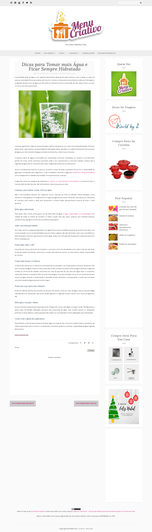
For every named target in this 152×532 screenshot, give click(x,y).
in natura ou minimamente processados (63, 181)
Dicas (73, 73)
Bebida (68, 73)
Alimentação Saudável (58, 73)
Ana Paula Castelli (38, 511)
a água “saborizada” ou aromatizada (77, 214)
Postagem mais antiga (86, 403)
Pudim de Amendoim (127, 244)
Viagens (73, 53)
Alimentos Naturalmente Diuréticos (125, 227)
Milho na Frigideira (127, 235)
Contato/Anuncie (107, 53)
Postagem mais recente (23, 403)
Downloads (89, 53)
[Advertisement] (124, 291)
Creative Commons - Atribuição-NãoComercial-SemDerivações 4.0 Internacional (103, 511)
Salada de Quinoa (126, 216)
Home (38, 53)
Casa (61, 53)
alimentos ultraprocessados (83, 172)
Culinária (49, 53)
